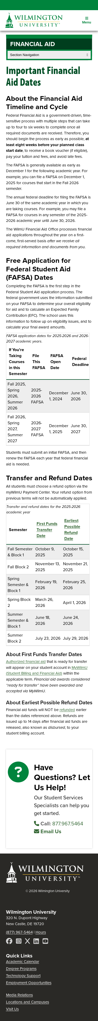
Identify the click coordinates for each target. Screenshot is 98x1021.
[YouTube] (45, 942)
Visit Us (12, 1009)
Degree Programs (21, 969)
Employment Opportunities (28, 983)
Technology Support (23, 976)
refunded (67, 710)
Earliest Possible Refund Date (72, 529)
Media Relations (19, 995)
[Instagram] (19, 942)
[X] (28, 942)
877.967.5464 (58, 823)
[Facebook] (9, 942)
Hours (41, 932)
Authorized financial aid (26, 661)
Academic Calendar (22, 961)
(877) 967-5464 (19, 932)
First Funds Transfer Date (47, 530)
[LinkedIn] (36, 942)
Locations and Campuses (27, 1002)
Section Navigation (49, 55)
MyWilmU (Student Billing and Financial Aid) (47, 670)
